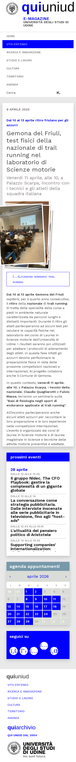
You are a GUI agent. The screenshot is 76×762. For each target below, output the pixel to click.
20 (9, 614)
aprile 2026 (38, 576)
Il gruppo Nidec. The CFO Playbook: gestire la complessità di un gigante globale (36, 484)
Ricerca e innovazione (23, 52)
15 (27, 606)
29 (27, 621)
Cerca (11, 93)
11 (54, 599)
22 (27, 614)
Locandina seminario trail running (34, 279)
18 (55, 606)
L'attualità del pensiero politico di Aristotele (34, 532)
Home (10, 36)
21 (18, 614)
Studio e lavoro (19, 60)
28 (18, 621)
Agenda (12, 84)
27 (9, 621)
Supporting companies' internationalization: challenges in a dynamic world (34, 550)
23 (36, 614)
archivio (21, 727)
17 (45, 606)
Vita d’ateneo (16, 44)
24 (46, 614)
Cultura (12, 68)
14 (18, 606)
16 (36, 606)
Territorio (15, 76)
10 (45, 599)
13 (9, 606)
